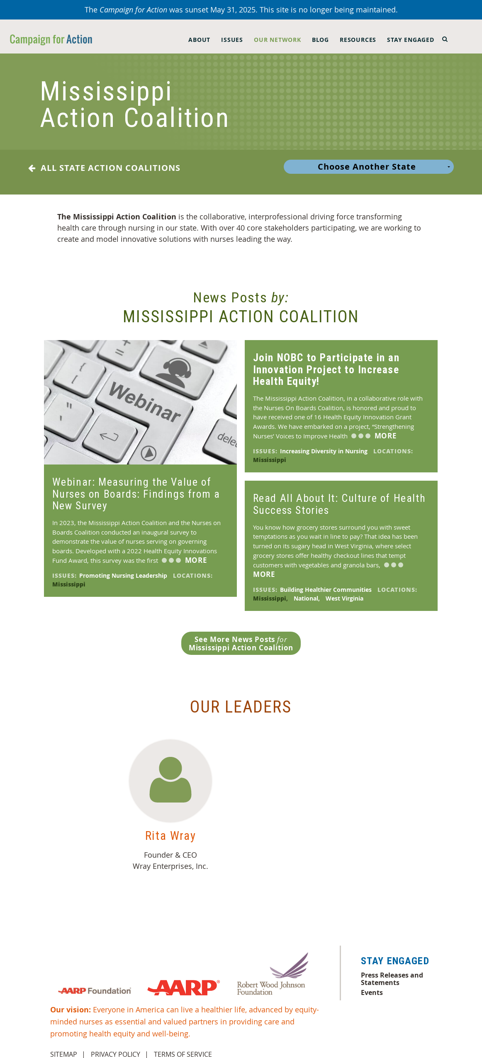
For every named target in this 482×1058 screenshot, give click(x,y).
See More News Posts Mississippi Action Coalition (241, 637)
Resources (358, 40)
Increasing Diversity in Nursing (324, 444)
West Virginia (345, 592)
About (199, 40)
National (307, 592)
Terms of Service (183, 1047)
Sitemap (63, 1047)
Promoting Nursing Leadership (124, 569)
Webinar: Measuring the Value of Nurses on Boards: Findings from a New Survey (136, 487)
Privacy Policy (115, 1047)
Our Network (277, 40)
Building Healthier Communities (326, 583)
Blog (320, 40)
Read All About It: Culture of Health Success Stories (339, 497)
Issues (232, 40)
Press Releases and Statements (392, 972)
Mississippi (69, 577)
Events (372, 985)
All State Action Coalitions (104, 168)
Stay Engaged (410, 40)
